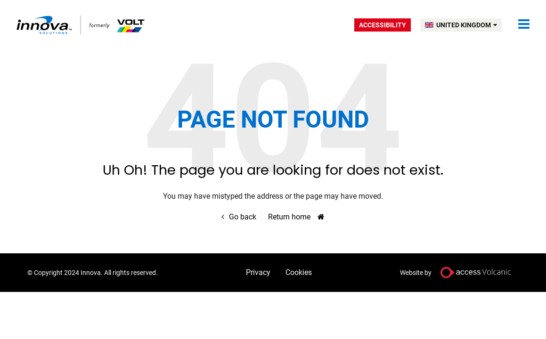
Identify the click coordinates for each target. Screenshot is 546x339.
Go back (242, 216)
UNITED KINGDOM (466, 25)
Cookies (298, 272)
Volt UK (81, 24)
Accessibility (382, 25)
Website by (459, 272)
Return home (289, 216)
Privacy (258, 272)
